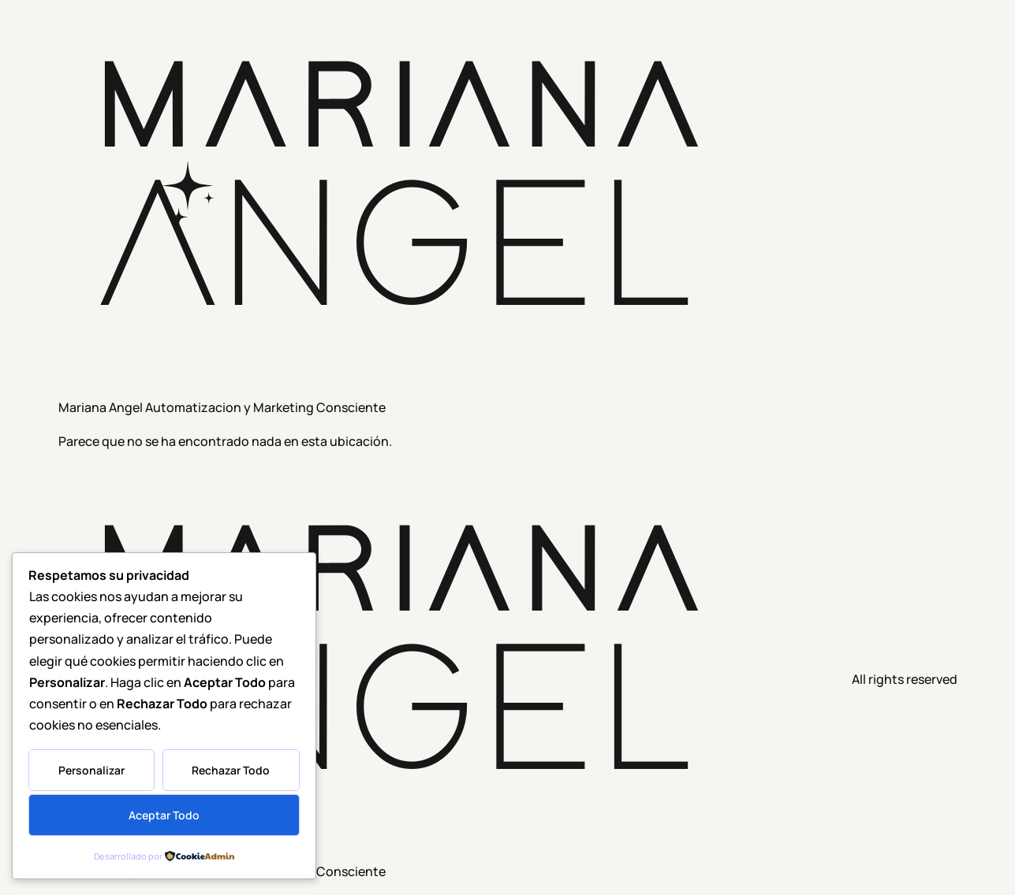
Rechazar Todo (231, 770)
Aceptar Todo (164, 815)
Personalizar (91, 770)
